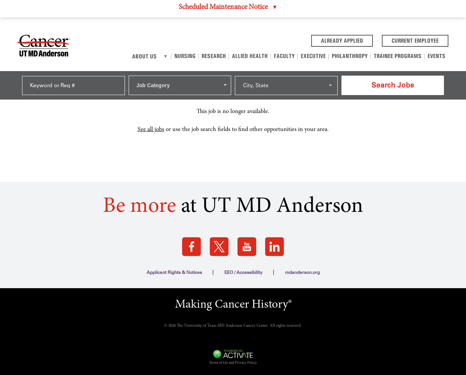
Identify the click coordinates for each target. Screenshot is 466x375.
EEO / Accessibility (243, 272)
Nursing (185, 56)
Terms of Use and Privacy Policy (233, 363)
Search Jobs (392, 85)
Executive (313, 56)
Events (436, 56)
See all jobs (151, 129)
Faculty (284, 56)
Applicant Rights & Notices (174, 272)
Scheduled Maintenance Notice (223, 7)
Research (214, 56)
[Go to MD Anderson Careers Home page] (44, 47)
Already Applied (347, 40)
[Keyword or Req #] (73, 85)
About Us (144, 56)
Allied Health (250, 56)
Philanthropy (350, 56)
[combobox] (180, 85)
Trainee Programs (397, 56)
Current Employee (420, 40)
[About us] (165, 56)
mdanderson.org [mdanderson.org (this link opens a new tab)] (302, 272)
